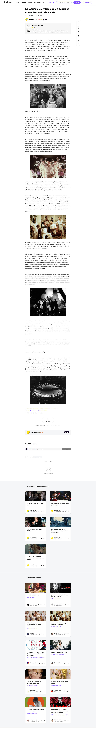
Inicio (17, 2)
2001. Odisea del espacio (57, 654)
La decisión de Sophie (32, 685)
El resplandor (30, 597)
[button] (78, 44)
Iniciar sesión (87, 2)
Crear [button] (77, 2)
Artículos (23, 2)
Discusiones (37, 2)
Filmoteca (44, 2)
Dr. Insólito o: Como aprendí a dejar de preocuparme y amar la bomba (36, 657)
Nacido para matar (56, 598)
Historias (30, 2)
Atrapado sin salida (32, 628)
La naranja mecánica (32, 713)
